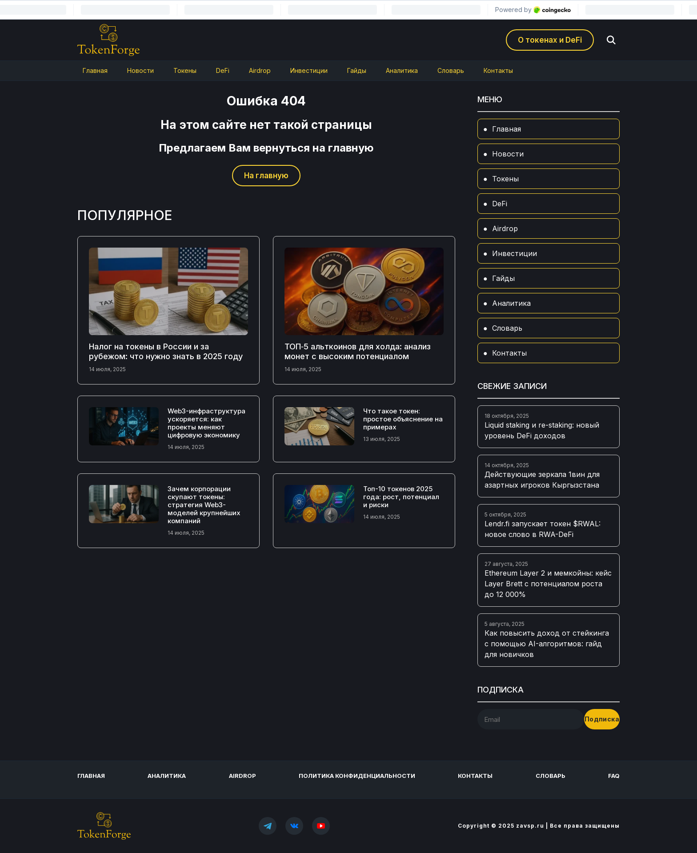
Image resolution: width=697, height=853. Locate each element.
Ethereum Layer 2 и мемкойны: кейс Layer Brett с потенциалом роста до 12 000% (548, 584)
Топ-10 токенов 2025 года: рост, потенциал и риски (401, 497)
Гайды (356, 70)
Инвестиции (309, 70)
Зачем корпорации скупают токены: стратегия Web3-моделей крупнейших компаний (204, 505)
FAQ (614, 775)
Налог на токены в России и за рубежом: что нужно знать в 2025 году (166, 351)
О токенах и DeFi (550, 40)
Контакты (498, 70)
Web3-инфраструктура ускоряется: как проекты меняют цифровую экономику (206, 423)
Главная (95, 70)
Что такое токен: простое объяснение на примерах (403, 419)
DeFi (222, 70)
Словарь (450, 70)
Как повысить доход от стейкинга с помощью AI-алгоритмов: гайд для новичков (547, 644)
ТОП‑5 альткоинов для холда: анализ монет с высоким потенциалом (357, 351)
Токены (184, 70)
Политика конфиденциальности (357, 775)
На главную (266, 175)
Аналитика (402, 70)
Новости (140, 70)
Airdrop (260, 70)
